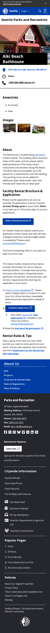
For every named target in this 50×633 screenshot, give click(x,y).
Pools (10, 546)
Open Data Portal (13, 483)
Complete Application (20, 307)
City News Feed (17, 502)
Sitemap (9, 599)
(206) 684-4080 (16, 82)
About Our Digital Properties (19, 583)
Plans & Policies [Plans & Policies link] (12, 388)
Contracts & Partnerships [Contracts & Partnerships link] (17, 379)
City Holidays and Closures (18, 494)
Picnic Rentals (14, 557)
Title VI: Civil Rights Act (16, 595)
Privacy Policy (11, 587)
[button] (45, 3)
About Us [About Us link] (11, 363)
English (24, 11)
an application (24, 316)
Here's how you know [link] (13, 4)
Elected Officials (12, 478)
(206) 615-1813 (16, 422)
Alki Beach (40, 154)
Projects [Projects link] (8, 375)
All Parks (12, 551)
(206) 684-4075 (19, 418)
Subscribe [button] (13, 448)
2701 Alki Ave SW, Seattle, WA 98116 (27, 69)
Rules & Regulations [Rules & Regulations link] (14, 384)
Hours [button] (7, 76)
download (29, 314)
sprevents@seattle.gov (14, 243)
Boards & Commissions (21, 530)
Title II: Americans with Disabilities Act (23, 591)
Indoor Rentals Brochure (18, 220)
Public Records (12, 488)
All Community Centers (19, 567)
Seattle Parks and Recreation (24, 19)
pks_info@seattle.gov (21, 426)
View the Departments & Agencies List (27, 522)
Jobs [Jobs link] (6, 370)
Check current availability (19, 290)
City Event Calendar (19, 508)
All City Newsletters (19, 514)
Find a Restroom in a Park (20, 562)
